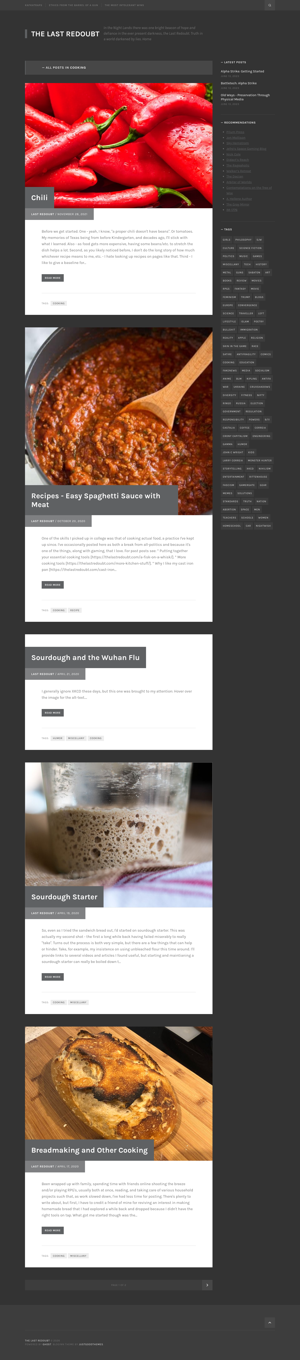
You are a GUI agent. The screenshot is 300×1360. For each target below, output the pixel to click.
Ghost (47, 1344)
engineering (261, 436)
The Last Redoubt (65, 33)
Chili (39, 197)
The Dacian (234, 176)
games (257, 256)
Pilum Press (235, 132)
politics (228, 256)
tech (247, 264)
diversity (229, 395)
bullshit (229, 329)
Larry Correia (233, 460)
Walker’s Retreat (238, 171)
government (232, 411)
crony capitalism (235, 436)
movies (257, 280)
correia (260, 427)
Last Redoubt (42, 214)
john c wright (233, 452)
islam (245, 321)
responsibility (233, 419)
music (243, 256)
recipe (74, 610)
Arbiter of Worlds (239, 182)
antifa (266, 378)
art (267, 272)
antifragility (246, 354)
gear (263, 485)
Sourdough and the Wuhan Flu (85, 657)
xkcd (250, 468)
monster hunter (260, 460)
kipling (252, 378)
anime (227, 378)
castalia (229, 427)
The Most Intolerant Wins (124, 5)
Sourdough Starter (64, 896)
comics (266, 354)
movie (255, 288)
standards (230, 501)
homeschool (232, 525)
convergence (247, 305)
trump (245, 297)
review (242, 280)
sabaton (254, 272)
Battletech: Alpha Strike (239, 83)
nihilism (265, 468)
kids (251, 452)
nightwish (263, 525)
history (261, 264)
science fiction (250, 248)
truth (247, 501)
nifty (260, 395)
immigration (249, 329)
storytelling (232, 468)
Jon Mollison (236, 138)
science (228, 313)
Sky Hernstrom (237, 143)
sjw (259, 239)
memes (227, 493)
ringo (227, 403)
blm (239, 378)
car (248, 525)
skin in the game (235, 346)
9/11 (267, 419)
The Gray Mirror (237, 204)
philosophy (243, 239)
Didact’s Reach (237, 160)
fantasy (240, 288)
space (245, 509)
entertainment (233, 476)
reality (228, 337)
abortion (229, 509)
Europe (228, 305)
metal (227, 272)
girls (226, 239)
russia (241, 403)
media (246, 370)
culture (228, 248)
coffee (245, 427)
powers (254, 419)
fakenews (230, 370)
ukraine (239, 386)
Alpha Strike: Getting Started (242, 71)
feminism (229, 297)
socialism (262, 370)
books (227, 280)
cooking (59, 303)
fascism (228, 485)
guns (240, 272)
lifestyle (229, 321)
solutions (245, 493)
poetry (259, 321)
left (261, 313)
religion (257, 337)
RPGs (226, 288)
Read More (53, 277)
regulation (254, 411)
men (257, 509)
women (263, 517)
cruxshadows (260, 386)
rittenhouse (258, 476)
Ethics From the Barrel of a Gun (73, 5)
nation (261, 501)
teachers (229, 517)
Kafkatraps (33, 5)
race (255, 346)
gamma (228, 444)
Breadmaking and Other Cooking (89, 1150)
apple (242, 337)
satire (227, 354)
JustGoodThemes (91, 1344)
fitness (246, 395)
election (257, 403)
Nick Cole (233, 154)
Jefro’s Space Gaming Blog (246, 149)
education (247, 362)
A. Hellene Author (239, 199)
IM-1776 (232, 210)
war (226, 386)
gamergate (247, 485)
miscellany (76, 738)
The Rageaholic (237, 165)
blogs (259, 297)
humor (57, 738)
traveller (246, 313)
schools (247, 517)
